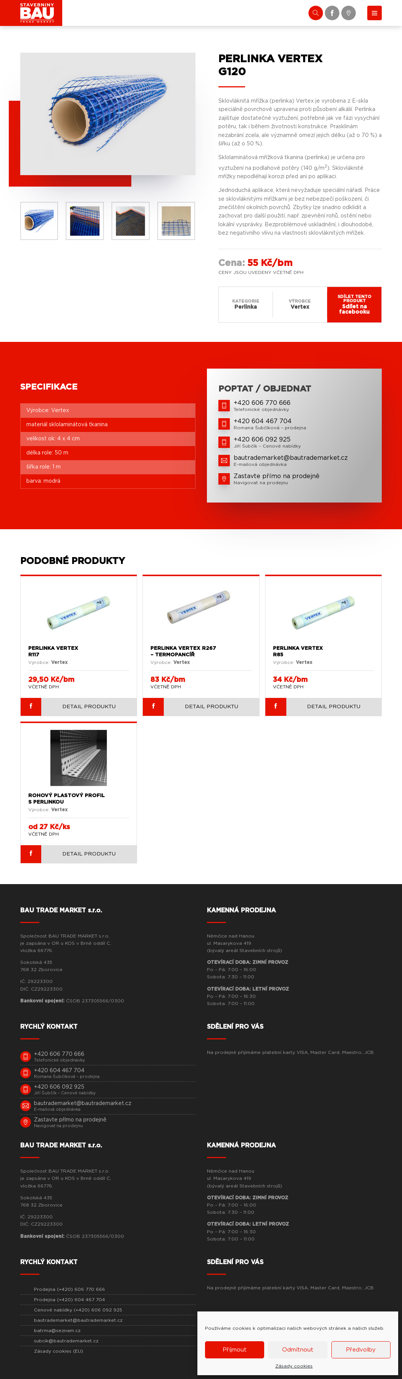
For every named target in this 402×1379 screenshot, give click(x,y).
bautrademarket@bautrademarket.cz (78, 1320)
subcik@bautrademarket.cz (66, 1341)
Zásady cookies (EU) (58, 1351)
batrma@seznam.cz (57, 1330)
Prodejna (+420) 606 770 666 (69, 1289)
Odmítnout (297, 1350)
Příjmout (235, 1350)
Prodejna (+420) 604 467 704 (69, 1299)
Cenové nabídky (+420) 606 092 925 (78, 1310)
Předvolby (361, 1350)
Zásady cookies (294, 1366)
